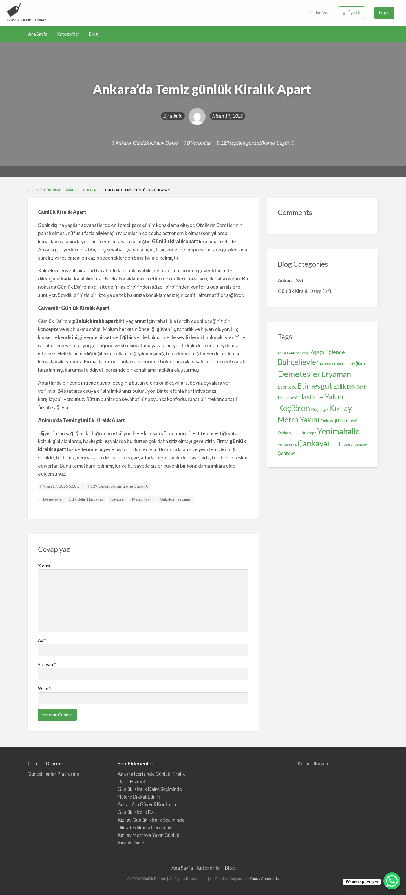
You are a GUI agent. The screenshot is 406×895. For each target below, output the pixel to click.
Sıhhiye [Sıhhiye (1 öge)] (294, 433)
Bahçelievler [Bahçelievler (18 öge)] (298, 362)
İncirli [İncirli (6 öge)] (335, 444)
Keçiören (117, 499)
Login (384, 12)
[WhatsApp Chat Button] (391, 880)
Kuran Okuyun (312, 763)
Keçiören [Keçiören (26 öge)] (294, 408)
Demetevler (53, 499)
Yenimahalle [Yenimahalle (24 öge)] (338, 431)
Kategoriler (68, 33)
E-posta (47, 664)
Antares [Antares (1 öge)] (295, 353)
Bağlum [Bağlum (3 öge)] (357, 363)
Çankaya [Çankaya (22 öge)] (312, 443)
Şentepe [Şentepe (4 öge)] (287, 453)
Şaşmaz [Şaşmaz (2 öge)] (360, 445)
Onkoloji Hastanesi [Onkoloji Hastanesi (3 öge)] (338, 420)
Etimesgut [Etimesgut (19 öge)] (314, 385)
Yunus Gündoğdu (264, 878)
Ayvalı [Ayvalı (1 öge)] (305, 353)
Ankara (123, 143)
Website (46, 688)
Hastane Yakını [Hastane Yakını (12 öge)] (320, 396)
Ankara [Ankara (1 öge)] (283, 353)
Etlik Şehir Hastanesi (86, 499)
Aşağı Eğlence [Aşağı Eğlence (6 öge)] (327, 352)
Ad (42, 640)
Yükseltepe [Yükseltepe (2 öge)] (287, 445)
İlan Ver (319, 12)
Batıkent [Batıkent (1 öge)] (343, 363)
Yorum (44, 565)
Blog (93, 33)
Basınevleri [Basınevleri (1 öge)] (328, 363)
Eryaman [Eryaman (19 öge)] (336, 374)
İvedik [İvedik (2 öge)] (348, 445)
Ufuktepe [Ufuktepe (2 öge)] (308, 433)
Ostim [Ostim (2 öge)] (283, 433)
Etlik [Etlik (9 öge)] (339, 386)
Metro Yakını (142, 499)
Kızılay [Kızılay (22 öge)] (340, 408)
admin (176, 116)
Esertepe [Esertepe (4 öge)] (287, 387)
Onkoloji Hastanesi (175, 499)
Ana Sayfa (37, 33)
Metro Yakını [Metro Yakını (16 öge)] (298, 419)
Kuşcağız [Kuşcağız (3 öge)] (319, 409)
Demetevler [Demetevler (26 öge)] (299, 374)
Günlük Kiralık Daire (155, 143)
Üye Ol (351, 12)
